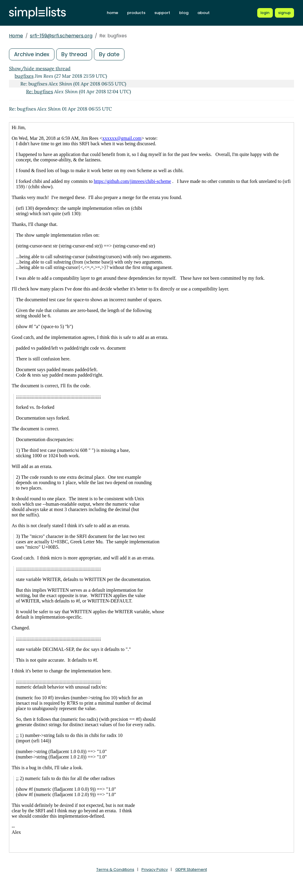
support (162, 13)
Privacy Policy (154, 869)
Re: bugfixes (39, 91)
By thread (74, 54)
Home (16, 35)
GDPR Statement (191, 869)
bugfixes (24, 76)
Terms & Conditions (115, 869)
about (203, 13)
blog (183, 13)
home (112, 13)
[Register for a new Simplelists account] (284, 13)
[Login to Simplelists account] (265, 13)
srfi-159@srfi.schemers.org (61, 35)
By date (109, 54)
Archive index (31, 54)
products (136, 13)
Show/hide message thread (40, 68)
